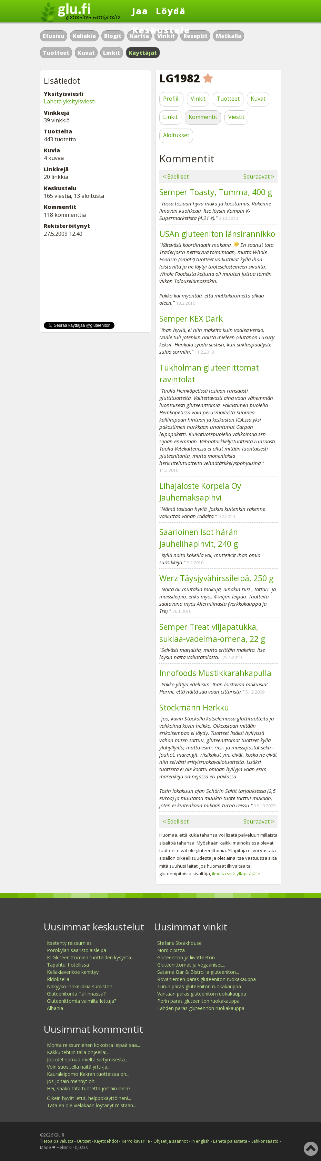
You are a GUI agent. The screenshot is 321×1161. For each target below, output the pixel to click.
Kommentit (203, 117)
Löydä (171, 11)
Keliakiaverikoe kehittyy (73, 972)
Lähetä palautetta (230, 1141)
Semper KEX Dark (191, 318)
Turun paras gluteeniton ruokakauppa (199, 986)
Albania (55, 1008)
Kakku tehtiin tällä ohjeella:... (78, 1052)
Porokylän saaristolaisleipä (76, 950)
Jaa (140, 11)
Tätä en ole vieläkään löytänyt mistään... (91, 1105)
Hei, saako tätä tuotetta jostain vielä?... (90, 1088)
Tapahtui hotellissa (68, 964)
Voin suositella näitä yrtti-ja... (78, 1066)
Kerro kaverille (136, 1141)
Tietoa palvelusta (56, 1141)
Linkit (111, 53)
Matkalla (228, 36)
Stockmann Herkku (194, 707)
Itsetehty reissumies (69, 943)
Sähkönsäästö (265, 1141)
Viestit (236, 117)
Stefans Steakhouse (179, 943)
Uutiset (84, 1141)
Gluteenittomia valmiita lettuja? (81, 1001)
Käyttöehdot (106, 1141)
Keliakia (84, 36)
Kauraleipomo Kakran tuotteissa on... (88, 1074)
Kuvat (86, 53)
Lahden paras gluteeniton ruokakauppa (200, 1008)
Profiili (171, 98)
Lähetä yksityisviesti (70, 101)
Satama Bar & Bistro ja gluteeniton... (198, 972)
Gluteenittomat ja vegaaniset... (191, 964)
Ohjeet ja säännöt (170, 1141)
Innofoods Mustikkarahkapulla (215, 672)
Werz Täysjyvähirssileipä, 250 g (216, 578)
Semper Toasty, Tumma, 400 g (215, 192)
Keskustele (161, 30)
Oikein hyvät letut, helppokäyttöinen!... (89, 1098)
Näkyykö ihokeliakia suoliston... (81, 986)
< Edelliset (176, 176)
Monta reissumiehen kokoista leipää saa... (93, 1045)
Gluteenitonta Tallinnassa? (76, 993)
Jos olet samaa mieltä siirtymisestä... (87, 1059)
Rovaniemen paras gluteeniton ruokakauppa (206, 979)
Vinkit (198, 98)
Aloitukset (176, 135)
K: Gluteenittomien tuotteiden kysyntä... (90, 957)
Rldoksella (58, 979)
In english (200, 1141)
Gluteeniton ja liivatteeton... (187, 957)
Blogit (112, 36)
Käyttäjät (143, 53)
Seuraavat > (258, 176)
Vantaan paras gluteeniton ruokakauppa (201, 993)
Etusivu (53, 36)
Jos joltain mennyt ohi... (73, 1081)
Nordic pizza (171, 950)
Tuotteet (56, 53)
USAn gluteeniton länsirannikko (217, 233)
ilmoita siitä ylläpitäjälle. (236, 873)
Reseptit (195, 36)
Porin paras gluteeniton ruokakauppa (198, 1001)
